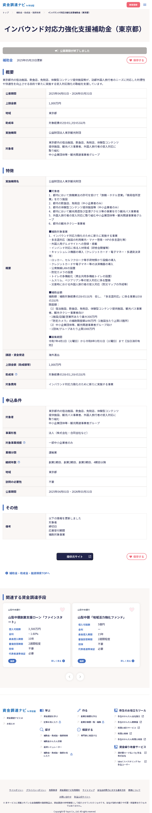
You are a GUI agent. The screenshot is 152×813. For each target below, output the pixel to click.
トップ (6, 12)
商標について (134, 790)
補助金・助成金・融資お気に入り (56, 754)
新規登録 (133, 4)
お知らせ (11, 723)
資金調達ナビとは (15, 717)
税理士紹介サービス (127, 727)
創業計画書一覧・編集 (91, 721)
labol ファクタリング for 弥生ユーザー (129, 763)
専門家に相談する (89, 735)
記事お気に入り (51, 721)
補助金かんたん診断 (53, 741)
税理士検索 (123, 733)
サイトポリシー (16, 790)
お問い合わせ (65, 796)
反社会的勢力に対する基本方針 (111, 790)
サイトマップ (89, 790)
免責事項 (53, 790)
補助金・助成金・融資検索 (28, 12)
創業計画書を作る (89, 716)
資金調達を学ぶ (51, 716)
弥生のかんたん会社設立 (129, 716)
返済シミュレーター (53, 746)
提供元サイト (75, 556)
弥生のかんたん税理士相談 (130, 739)
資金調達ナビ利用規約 (70, 790)
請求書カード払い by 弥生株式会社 (129, 754)
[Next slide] (80, 677)
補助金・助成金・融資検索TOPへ (29, 573)
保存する (138, 60)
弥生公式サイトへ (82, 796)
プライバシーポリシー (36, 790)
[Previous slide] (69, 677)
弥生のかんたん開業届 (128, 721)
